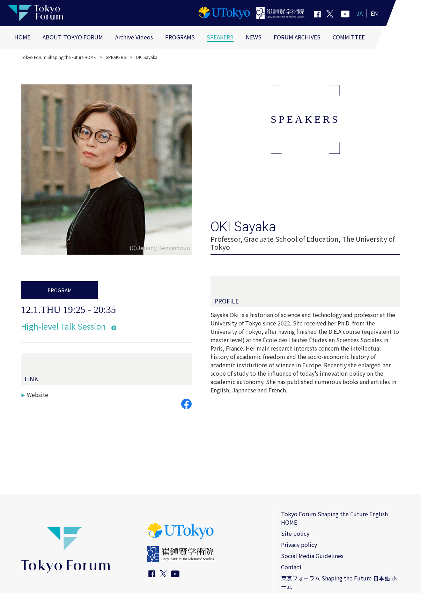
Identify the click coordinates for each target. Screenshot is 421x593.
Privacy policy (299, 544)
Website (37, 394)
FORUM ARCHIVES (297, 37)
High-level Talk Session (63, 326)
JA (359, 13)
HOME (22, 37)
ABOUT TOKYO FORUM (73, 37)
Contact (291, 567)
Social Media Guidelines (312, 555)
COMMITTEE (349, 37)
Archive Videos (134, 37)
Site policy (295, 533)
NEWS (253, 37)
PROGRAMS (180, 37)
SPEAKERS (220, 37)
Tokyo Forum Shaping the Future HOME (58, 57)
